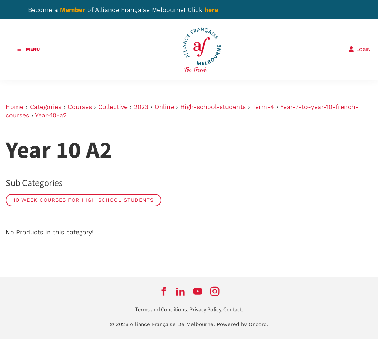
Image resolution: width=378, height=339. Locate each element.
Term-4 (263, 106)
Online (164, 106)
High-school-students (213, 106)
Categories (45, 106)
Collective (113, 106)
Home (14, 106)
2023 (141, 106)
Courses (80, 106)
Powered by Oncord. (242, 324)
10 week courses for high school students (83, 200)
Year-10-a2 (51, 115)
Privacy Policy (205, 309)
